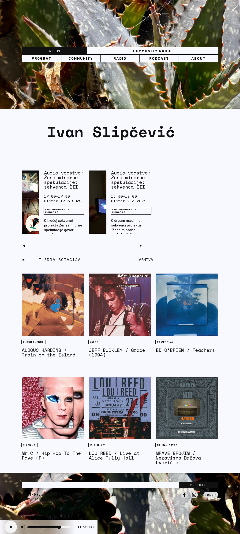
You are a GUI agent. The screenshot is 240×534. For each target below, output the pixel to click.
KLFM (54, 50)
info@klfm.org (51, 499)
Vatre (94, 342)
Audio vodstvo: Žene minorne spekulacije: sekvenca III (63, 179)
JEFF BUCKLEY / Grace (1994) (117, 352)
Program (42, 58)
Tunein (211, 494)
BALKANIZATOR (167, 445)
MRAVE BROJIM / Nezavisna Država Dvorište (178, 458)
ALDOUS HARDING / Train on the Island (48, 352)
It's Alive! (97, 445)
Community (80, 58)
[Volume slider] (49, 527)
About (198, 58)
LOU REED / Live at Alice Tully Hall (114, 455)
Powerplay (165, 342)
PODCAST (159, 58)
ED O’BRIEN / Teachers (185, 350)
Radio (119, 58)
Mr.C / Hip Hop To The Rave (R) (51, 455)
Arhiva (146, 259)
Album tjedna (33, 342)
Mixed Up (29, 445)
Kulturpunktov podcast (57, 211)
